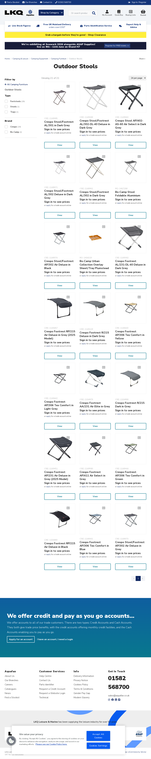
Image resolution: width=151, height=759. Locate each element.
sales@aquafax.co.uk (118, 695)
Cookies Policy (81, 684)
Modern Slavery (82, 697)
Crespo (15, 126)
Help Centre (45, 676)
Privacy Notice (81, 680)
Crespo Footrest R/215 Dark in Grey (130, 404)
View (59, 145)
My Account (107, 13)
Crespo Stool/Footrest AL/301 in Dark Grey (59, 123)
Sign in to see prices (57, 129)
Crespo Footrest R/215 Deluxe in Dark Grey (94, 334)
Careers (9, 684)
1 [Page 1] (138, 578)
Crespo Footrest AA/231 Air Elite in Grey (95, 404)
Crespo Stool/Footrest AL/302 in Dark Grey (94, 193)
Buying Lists (130, 13)
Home (7, 59)
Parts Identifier (46, 684)
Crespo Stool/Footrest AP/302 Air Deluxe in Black (59, 264)
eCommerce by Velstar (137, 752)
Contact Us (44, 680)
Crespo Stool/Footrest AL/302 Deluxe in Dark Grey (59, 194)
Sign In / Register (139, 2)
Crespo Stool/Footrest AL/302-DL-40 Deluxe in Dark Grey (95, 124)
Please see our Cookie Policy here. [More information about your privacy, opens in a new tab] (51, 744)
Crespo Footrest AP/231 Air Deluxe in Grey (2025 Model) (57, 475)
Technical (43, 697)
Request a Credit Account (52, 688)
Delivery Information (84, 676)
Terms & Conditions (83, 688)
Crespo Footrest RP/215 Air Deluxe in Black (59, 545)
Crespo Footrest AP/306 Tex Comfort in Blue (94, 545)
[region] (68, 740)
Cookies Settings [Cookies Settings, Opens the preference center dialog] (98, 745)
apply (48, 133)
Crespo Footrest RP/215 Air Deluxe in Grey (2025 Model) (59, 335)
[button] (11, 740)
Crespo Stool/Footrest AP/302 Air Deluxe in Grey (130, 545)
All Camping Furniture (16, 84)
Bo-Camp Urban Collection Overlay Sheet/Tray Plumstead (94, 264)
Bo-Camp (16, 132)
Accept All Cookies (98, 736)
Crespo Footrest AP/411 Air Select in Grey (92, 475)
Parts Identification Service (98, 26)
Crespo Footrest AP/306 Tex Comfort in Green (129, 475)
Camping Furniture (58, 59)
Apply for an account (21, 639)
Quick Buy (119, 13)
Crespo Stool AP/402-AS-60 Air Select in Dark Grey (130, 124)
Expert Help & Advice (133, 26)
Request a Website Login (52, 693)
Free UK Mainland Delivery (57, 26)
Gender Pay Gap (82, 693)
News (8, 693)
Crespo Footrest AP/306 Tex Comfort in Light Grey (58, 405)
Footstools (17, 101)
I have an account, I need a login (55, 639)
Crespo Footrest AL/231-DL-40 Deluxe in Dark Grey (130, 264)
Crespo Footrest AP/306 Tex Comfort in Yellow (129, 335)
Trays (14, 112)
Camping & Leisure (20, 59)
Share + (142, 59)
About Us (9, 676)
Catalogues (10, 688)
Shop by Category (52, 12)
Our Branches (29, 2)
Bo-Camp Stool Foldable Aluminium (127, 193)
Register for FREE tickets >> (117, 45)
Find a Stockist (12, 2)
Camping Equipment (39, 59)
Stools (14, 106)
